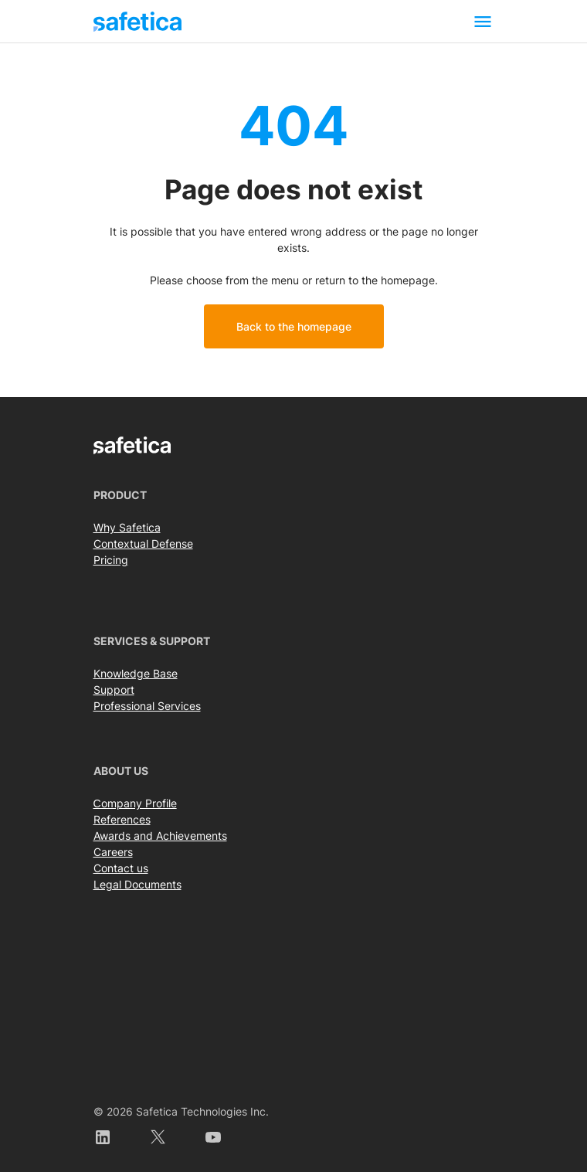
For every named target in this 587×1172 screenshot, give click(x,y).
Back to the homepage (293, 326)
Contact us (120, 868)
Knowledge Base (135, 673)
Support (113, 689)
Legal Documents (137, 884)
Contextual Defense (143, 543)
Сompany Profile (135, 803)
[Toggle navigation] (482, 21)
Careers (113, 851)
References (122, 819)
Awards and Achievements (160, 835)
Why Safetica (127, 527)
